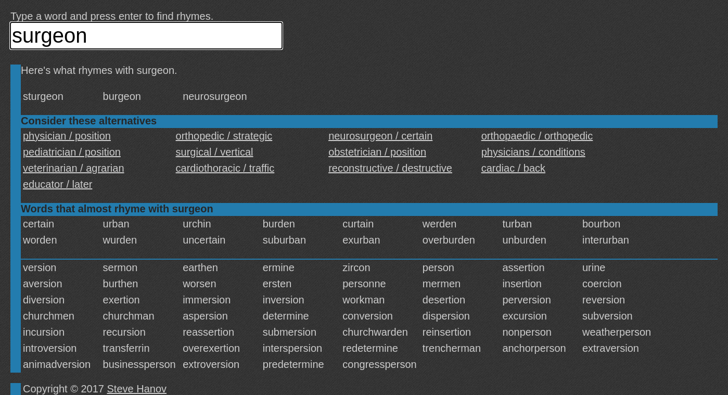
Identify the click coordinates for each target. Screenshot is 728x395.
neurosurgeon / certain (380, 136)
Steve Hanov (137, 388)
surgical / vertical (214, 152)
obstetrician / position (377, 152)
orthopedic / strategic (224, 136)
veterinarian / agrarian (73, 168)
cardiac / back (513, 168)
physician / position (67, 136)
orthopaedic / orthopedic (537, 136)
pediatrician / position (72, 152)
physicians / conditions (533, 152)
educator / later (57, 184)
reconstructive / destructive (390, 168)
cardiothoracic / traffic (225, 168)
